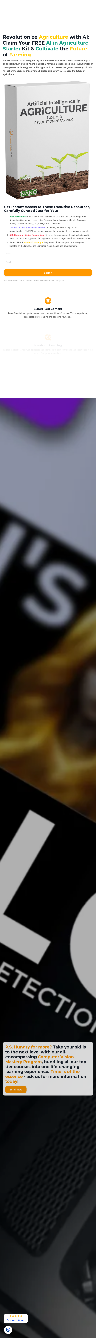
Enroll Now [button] (16, 1099)
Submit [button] (48, 272)
